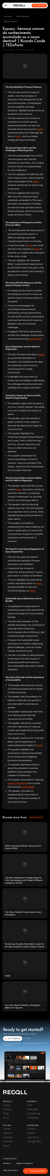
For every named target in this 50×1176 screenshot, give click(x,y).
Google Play (34, 1141)
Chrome (31, 1129)
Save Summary (35, 1171)
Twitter (7, 1129)
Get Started (39, 5)
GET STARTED (12, 1038)
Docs (6, 1117)
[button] (8, 16)
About (6, 1105)
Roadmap (32, 1117)
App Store (33, 1137)
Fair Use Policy (10, 1170)
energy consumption (18, 783)
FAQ (29, 1105)
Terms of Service (24, 1163)
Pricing (7, 1109)
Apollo (35, 181)
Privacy (7, 1163)
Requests (32, 1109)
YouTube (8, 1137)
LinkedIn (8, 1141)
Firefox (31, 1133)
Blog (5, 1113)
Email (6, 1145)
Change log (33, 1113)
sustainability (35, 339)
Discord (7, 1133)
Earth (18, 136)
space (40, 129)
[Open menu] (5, 5)
